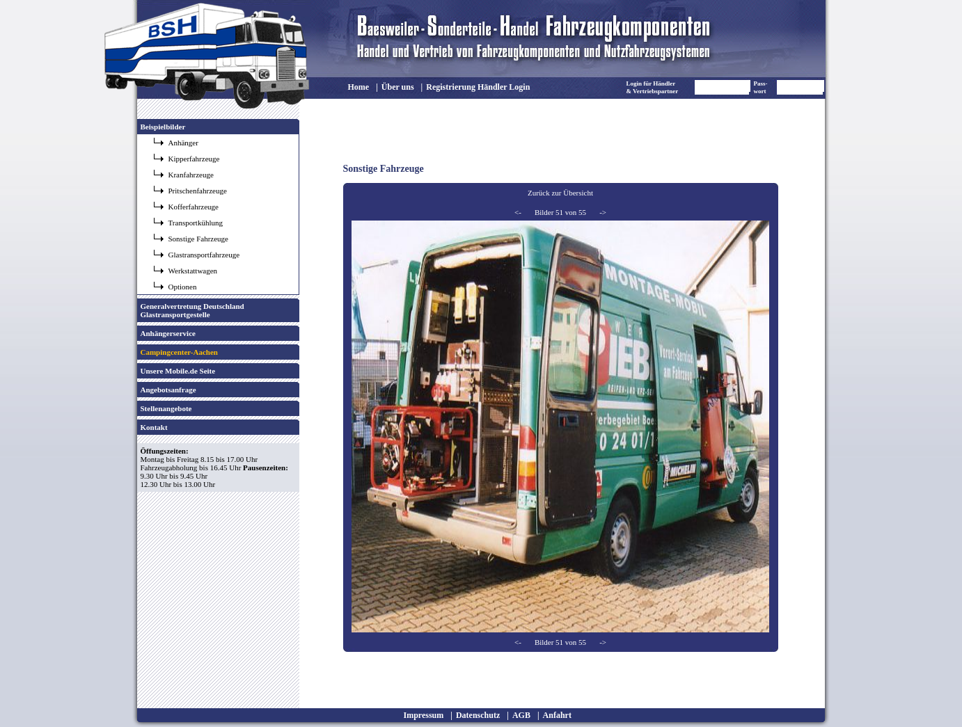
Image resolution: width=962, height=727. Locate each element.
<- (517, 212)
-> (602, 212)
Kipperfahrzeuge (194, 158)
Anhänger (183, 142)
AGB (521, 715)
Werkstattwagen (193, 270)
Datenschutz (478, 715)
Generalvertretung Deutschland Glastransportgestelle (192, 310)
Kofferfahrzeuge (193, 206)
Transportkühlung (195, 222)
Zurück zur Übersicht (560, 193)
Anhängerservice (168, 333)
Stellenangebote (166, 408)
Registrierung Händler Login (478, 87)
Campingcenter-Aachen (179, 352)
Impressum (424, 715)
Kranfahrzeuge (191, 174)
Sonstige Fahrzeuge (198, 238)
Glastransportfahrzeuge (204, 254)
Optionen (182, 286)
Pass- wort (761, 87)
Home (359, 87)
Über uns (397, 87)
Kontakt (154, 427)
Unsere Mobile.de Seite (178, 371)
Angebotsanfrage (168, 389)
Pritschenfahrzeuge (197, 190)
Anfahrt (557, 715)
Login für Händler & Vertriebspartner (652, 87)
